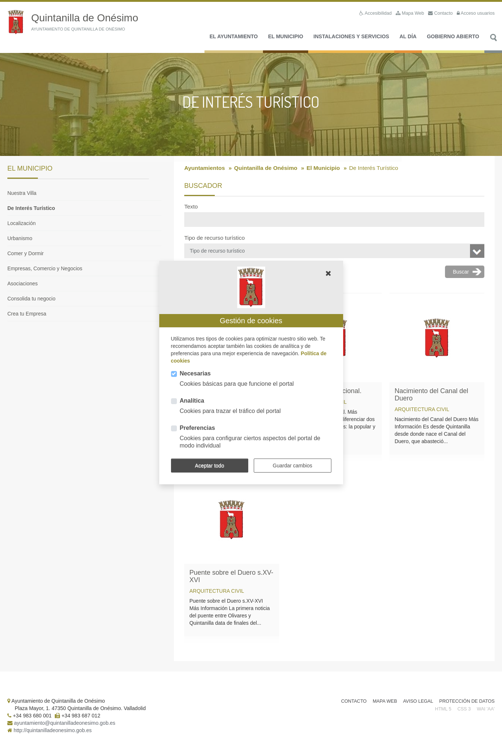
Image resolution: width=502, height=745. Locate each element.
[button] (328, 273)
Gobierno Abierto (453, 37)
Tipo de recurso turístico (214, 238)
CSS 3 (464, 709)
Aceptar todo (209, 465)
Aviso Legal (418, 702)
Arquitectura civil (422, 410)
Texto (191, 207)
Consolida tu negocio (31, 299)
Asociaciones (22, 284)
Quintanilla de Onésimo (266, 168)
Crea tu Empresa (26, 314)
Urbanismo (19, 239)
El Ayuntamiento (234, 37)
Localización (21, 224)
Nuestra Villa (21, 194)
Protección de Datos (467, 702)
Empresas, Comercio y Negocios (44, 269)
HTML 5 (443, 709)
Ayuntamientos (204, 168)
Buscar (493, 42)
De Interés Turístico (31, 209)
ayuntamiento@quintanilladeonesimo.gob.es (64, 724)
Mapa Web (385, 702)
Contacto (354, 702)
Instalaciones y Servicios (351, 37)
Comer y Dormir (25, 254)
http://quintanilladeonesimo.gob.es (53, 731)
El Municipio (285, 37)
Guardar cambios (292, 465)
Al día (407, 37)
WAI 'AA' (486, 709)
